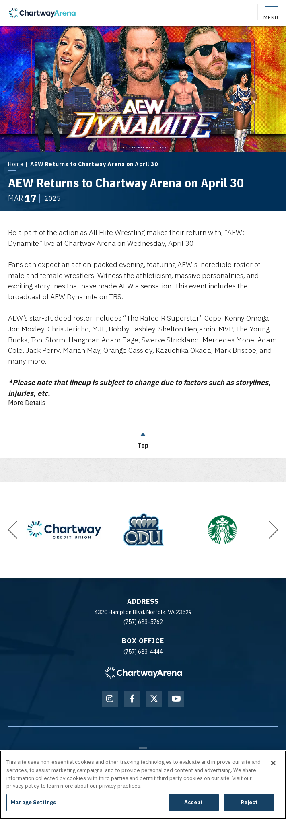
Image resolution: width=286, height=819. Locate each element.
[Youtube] (176, 696)
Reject (249, 802)
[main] (143, 239)
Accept (193, 802)
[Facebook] (132, 696)
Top (143, 436)
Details (26, 401)
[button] (12, 527)
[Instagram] (110, 696)
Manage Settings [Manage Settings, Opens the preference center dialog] (33, 802)
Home (15, 164)
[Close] (273, 763)
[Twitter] (154, 696)
